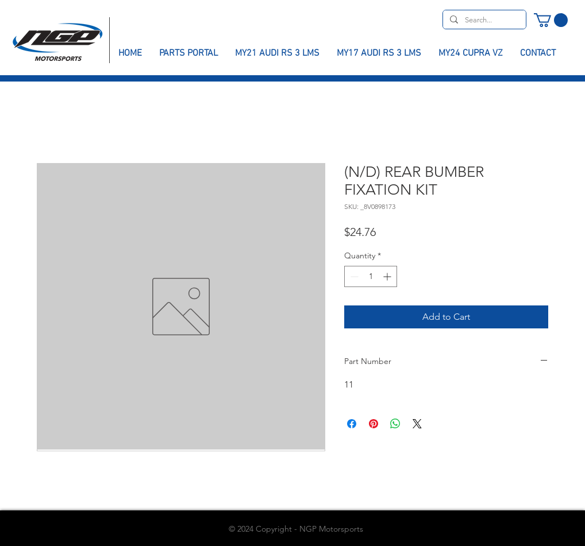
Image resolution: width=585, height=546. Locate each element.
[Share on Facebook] (352, 424)
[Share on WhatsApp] (395, 424)
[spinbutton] (370, 276)
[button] (551, 20)
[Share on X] (417, 424)
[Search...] (483, 20)
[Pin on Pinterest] (373, 424)
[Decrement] (353, 276)
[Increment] (388, 276)
